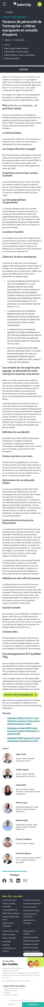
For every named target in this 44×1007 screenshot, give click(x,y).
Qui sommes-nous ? (9, 900)
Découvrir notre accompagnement (20, 695)
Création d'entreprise (30, 948)
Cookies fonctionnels (10, 995)
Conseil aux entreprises (31, 900)
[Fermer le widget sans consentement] (33, 954)
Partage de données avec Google (14, 988)
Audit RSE (6, 945)
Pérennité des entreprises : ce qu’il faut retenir (23, 79)
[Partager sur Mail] (25, 881)
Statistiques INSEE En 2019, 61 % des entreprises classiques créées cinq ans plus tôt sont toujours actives (23, 721)
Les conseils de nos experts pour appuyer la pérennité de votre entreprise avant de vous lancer (24, 96)
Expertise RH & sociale (10, 931)
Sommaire (23, 69)
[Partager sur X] (11, 881)
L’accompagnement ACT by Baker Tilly (23, 105)
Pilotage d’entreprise (30, 944)
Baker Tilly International (10, 913)
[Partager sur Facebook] (4, 881)
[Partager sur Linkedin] (18, 881)
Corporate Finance (30, 907)
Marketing (7, 993)
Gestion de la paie (8, 934)
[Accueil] (22, 4)
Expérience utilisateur (11, 990)
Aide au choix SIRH (9, 938)
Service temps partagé (31, 910)
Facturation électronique (32, 904)
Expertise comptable (30, 937)
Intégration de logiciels (31, 951)
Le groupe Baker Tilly (9, 910)
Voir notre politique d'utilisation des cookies (16, 981)
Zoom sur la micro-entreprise (19, 87)
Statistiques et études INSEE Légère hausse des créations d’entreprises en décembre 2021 (23, 731)
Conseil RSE (6, 941)
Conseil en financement (31, 941)
